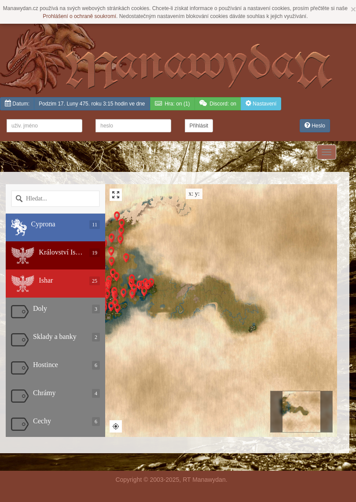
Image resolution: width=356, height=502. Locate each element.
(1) (172, 103)
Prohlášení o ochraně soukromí (79, 16)
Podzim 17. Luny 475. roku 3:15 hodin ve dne (92, 104)
